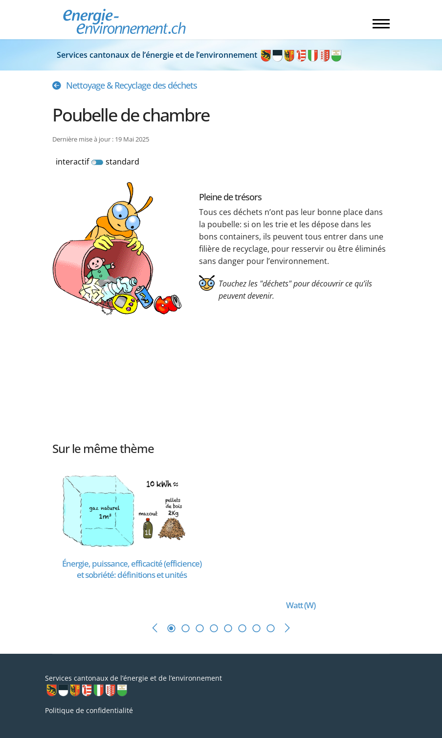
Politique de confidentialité (89, 710)
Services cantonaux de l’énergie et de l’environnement (200, 54)
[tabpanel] (136, 536)
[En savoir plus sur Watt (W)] (287, 531)
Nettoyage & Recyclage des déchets (131, 85)
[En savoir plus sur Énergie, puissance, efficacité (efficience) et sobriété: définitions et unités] (131, 509)
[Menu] (381, 23)
